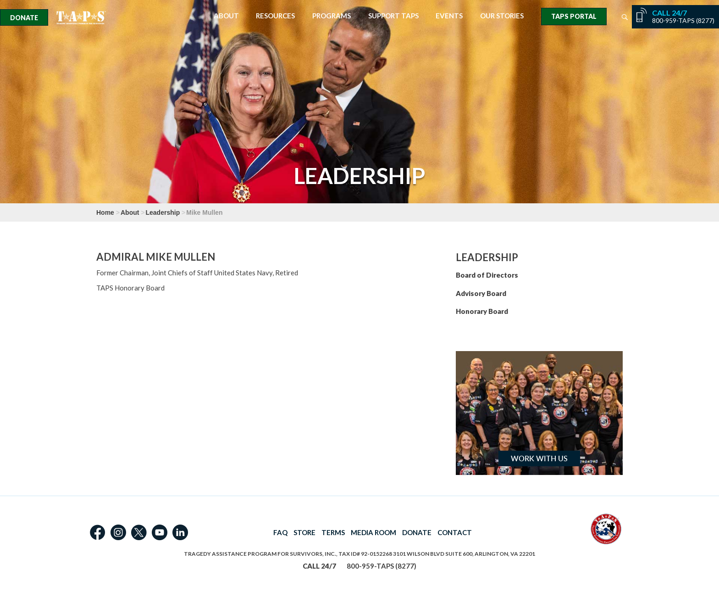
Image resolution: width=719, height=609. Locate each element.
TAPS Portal (574, 16)
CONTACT (454, 532)
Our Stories (502, 15)
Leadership (163, 212)
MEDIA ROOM (373, 532)
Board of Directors (487, 275)
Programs (331, 15)
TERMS (333, 532)
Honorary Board (482, 311)
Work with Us (539, 458)
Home (105, 212)
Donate (24, 18)
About (226, 15)
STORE (304, 532)
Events (449, 15)
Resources (275, 15)
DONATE (416, 532)
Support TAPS (393, 15)
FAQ (280, 532)
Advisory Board (481, 293)
